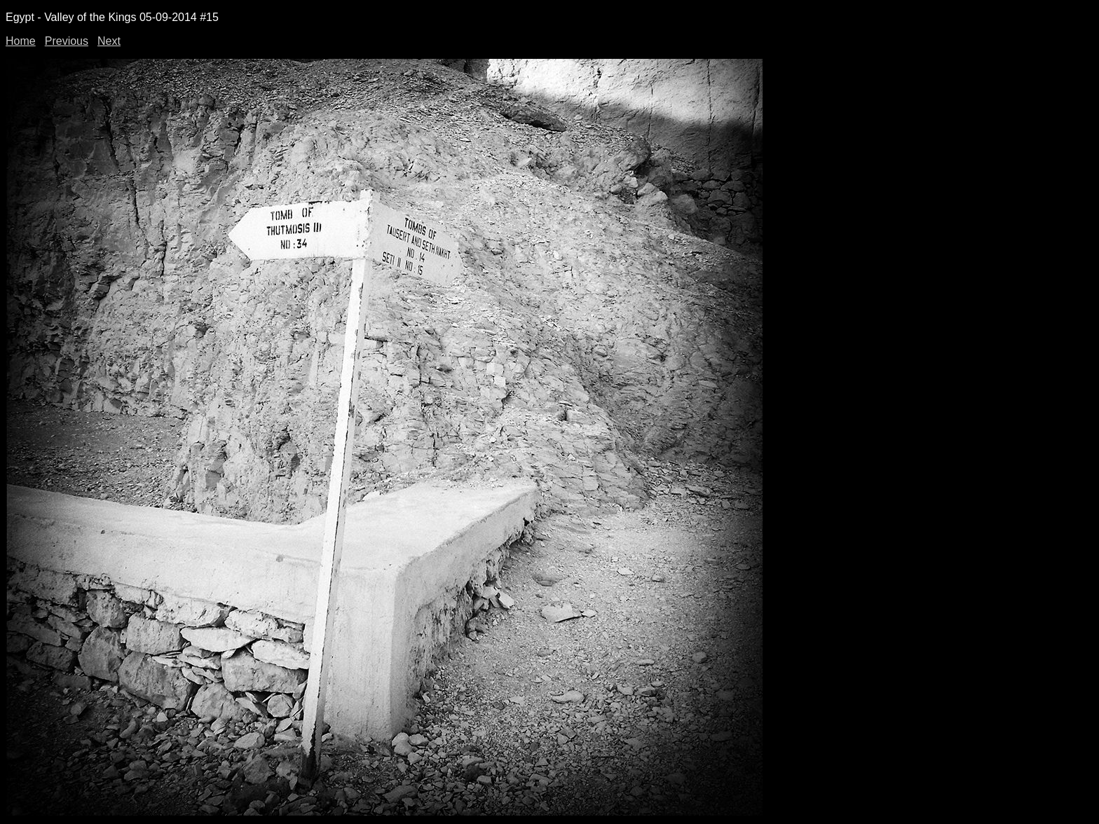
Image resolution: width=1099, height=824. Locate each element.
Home (21, 41)
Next (109, 41)
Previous (66, 41)
